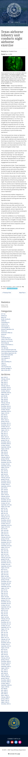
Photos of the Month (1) (7, 344)
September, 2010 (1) (6, 646)
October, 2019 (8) (5, 464)
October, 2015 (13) (5, 544)
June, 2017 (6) (4, 510)
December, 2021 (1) (6, 423)
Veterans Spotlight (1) (6, 368)
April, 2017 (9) (4, 513)
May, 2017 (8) (4, 511)
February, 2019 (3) (5, 477)
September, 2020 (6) (6, 447)
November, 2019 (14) (6, 462)
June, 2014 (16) (4, 571)
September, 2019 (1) (6, 465)
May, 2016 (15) (4, 532)
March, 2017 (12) (5, 515)
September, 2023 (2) (6, 392)
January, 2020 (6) (5, 459)
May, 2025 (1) (4, 382)
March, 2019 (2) (5, 476)
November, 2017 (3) (6, 501)
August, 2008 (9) (5, 687)
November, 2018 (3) (6, 482)
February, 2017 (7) (5, 516)
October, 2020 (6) (5, 445)
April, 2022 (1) (4, 418)
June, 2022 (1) (4, 416)
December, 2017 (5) (6, 499)
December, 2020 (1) (6, 442)
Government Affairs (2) (6, 332)
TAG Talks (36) (4, 348)
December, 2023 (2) (6, 387)
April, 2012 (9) (4, 615)
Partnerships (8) (5, 343)
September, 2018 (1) (6, 486)
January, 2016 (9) (5, 539)
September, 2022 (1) (6, 411)
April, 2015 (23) (4, 554)
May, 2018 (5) (4, 491)
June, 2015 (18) (4, 551)
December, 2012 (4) (6, 601)
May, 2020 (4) (4, 452)
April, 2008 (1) (4, 693)
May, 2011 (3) (4, 634)
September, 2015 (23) (6, 545)
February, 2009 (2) (5, 676)
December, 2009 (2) (6, 661)
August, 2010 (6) (5, 647)
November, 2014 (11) (6, 562)
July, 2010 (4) (4, 649)
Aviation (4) (4, 315)
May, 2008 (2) (4, 692)
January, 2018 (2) (5, 498)
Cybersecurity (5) (5, 326)
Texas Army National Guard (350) (9, 351)
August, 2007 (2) (5, 700)
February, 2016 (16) (5, 537)
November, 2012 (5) (6, 603)
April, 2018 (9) (4, 493)
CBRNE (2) (3, 320)
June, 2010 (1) (4, 651)
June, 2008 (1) (4, 690)
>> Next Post (22, 292)
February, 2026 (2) (5, 379)
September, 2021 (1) (6, 428)
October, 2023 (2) (5, 391)
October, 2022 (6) (5, 409)
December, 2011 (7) (6, 622)
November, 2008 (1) (6, 681)
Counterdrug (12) (5, 322)
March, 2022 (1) (5, 420)
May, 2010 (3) (4, 653)
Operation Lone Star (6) (7, 341)
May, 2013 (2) (4, 593)
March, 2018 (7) (5, 494)
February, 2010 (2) (5, 658)
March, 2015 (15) (5, 556)
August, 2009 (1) (5, 668)
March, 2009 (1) (5, 675)
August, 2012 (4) (5, 608)
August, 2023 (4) (5, 394)
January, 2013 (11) (5, 600)
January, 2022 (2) (5, 421)
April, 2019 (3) (4, 474)
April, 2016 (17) (4, 534)
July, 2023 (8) (4, 396)
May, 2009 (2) (4, 671)
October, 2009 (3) (5, 664)
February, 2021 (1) (5, 438)
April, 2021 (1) (4, 435)
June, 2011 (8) (4, 632)
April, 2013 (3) (4, 595)
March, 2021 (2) (5, 437)
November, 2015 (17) (6, 542)
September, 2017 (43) (6, 505)
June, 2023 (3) (4, 397)
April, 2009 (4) (4, 673)
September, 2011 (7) (6, 627)
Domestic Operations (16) (7, 329)
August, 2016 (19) (5, 527)
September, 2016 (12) (6, 525)
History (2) (3, 334)
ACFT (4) (3, 314)
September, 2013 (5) (6, 586)
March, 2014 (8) (5, 576)
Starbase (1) (4, 346)
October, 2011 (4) (5, 625)
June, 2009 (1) (4, 670)
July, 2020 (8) (4, 450)
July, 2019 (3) (4, 469)
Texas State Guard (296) (7, 354)
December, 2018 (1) (6, 481)
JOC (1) (2, 336)
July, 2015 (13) (4, 549)
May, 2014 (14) (4, 573)
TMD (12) (3, 360)
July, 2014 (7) (4, 569)
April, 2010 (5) (4, 654)
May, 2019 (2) (4, 472)
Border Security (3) (5, 319)
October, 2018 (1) (5, 484)
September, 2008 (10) (6, 685)
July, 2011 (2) (4, 630)
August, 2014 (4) (5, 567)
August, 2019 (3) (5, 467)
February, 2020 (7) (5, 457)
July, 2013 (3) (4, 590)
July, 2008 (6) (4, 688)
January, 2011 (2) (5, 641)
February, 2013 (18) (5, 598)
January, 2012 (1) (5, 620)
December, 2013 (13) (6, 581)
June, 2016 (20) (4, 530)
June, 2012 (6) (4, 612)
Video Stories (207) (5, 370)
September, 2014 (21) (6, 566)
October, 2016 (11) (5, 523)
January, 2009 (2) (5, 678)
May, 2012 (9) (4, 613)
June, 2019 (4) (4, 471)
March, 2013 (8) (5, 596)
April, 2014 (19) (4, 574)
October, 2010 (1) (5, 644)
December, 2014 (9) (6, 561)
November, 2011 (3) (6, 624)
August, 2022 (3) (5, 413)
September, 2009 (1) (6, 666)
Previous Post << (6, 292)
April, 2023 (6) (4, 401)
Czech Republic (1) (5, 327)
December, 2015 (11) (6, 540)
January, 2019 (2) (5, 479)
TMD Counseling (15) (6, 361)
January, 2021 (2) (5, 440)
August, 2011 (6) (5, 629)
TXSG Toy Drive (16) (6, 366)
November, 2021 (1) (6, 425)
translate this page (14, 754)
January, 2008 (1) (5, 698)
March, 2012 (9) (5, 617)
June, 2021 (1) (4, 431)
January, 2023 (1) (5, 404)
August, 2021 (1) (5, 430)
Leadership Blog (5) (6, 337)
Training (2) (3, 365)
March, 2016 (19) (5, 535)
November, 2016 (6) (6, 522)
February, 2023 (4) (5, 402)
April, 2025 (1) (4, 384)
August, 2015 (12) (5, 547)
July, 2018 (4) (4, 488)
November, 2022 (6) (6, 408)
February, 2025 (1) (5, 385)
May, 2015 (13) (4, 552)
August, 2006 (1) (5, 702)
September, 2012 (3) (6, 607)
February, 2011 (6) (5, 639)
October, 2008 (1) (5, 683)
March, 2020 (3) (5, 455)
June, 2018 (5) (4, 489)
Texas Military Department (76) (8, 353)
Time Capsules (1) (5, 358)
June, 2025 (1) (4, 380)
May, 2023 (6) (4, 399)
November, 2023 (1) (6, 389)
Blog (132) (3, 317)
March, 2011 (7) (5, 637)
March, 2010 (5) (5, 656)
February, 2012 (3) (5, 618)
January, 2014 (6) (5, 579)
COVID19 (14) (4, 324)
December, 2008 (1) (6, 680)
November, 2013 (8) (6, 583)
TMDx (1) (3, 363)
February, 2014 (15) (5, 578)
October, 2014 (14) (5, 564)
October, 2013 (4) (5, 584)
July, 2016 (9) (4, 528)
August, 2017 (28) (5, 506)
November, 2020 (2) (6, 443)
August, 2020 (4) (5, 448)
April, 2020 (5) (4, 454)
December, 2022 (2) (6, 406)
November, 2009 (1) (6, 663)
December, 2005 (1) (6, 704)
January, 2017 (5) (5, 518)
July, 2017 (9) (4, 508)
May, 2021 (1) (4, 433)
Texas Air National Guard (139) (8, 349)
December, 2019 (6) (6, 460)
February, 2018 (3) (5, 496)
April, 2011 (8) (4, 636)
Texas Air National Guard (12, 288)
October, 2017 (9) (5, 503)
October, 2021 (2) (5, 426)
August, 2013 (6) (5, 588)
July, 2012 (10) (4, 610)
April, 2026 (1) (4, 377)
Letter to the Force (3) (6, 339)
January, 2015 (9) (5, 559)
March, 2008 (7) (5, 695)
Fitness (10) (4, 331)
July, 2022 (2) (4, 414)
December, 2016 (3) (6, 520)
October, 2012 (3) (5, 605)
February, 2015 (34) (5, 557)
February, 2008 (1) (5, 697)
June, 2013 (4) (4, 591)
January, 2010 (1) (5, 659)
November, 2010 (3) (6, 642)
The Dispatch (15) (5, 356)
